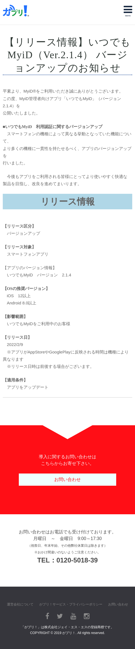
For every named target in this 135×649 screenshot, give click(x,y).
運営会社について (20, 604)
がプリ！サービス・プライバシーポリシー (70, 604)
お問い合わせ (67, 479)
